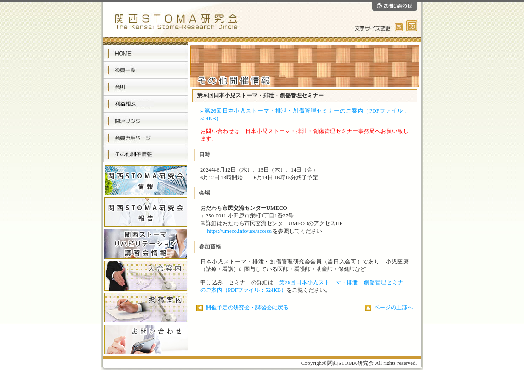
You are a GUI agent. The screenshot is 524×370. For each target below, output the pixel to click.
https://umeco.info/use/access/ (239, 231)
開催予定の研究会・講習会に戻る (242, 308)
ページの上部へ (389, 308)
